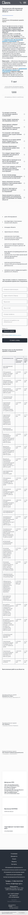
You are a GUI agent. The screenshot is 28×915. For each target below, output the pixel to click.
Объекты (13, 861)
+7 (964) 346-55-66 (16, 881)
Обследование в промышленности (13, 867)
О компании (13, 853)
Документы (13, 856)
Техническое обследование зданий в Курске (13, 21)
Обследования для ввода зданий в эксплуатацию (14, 869)
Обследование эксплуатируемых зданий (13, 872)
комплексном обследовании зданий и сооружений (12, 40)
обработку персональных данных (15, 335)
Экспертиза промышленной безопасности (13, 877)
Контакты (13, 864)
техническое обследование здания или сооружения (14, 70)
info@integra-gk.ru (16, 883)
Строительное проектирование (14, 874)
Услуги (14, 859)
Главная (4, 18)
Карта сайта (13, 900)
